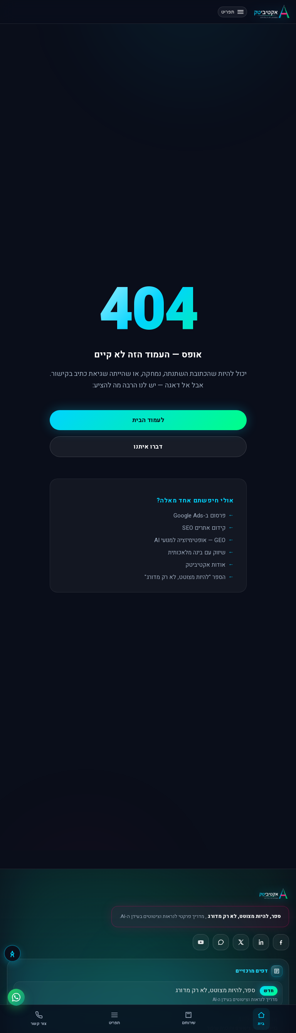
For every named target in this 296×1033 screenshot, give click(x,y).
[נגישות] (12, 953)
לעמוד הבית (148, 420)
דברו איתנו (148, 446)
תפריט (232, 12)
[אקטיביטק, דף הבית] (271, 11)
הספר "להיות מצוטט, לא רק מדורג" (185, 577)
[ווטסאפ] (16, 995)
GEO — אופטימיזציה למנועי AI (189, 540)
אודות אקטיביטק (205, 565)
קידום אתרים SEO (203, 528)
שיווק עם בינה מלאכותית (196, 552)
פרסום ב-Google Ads (199, 515)
